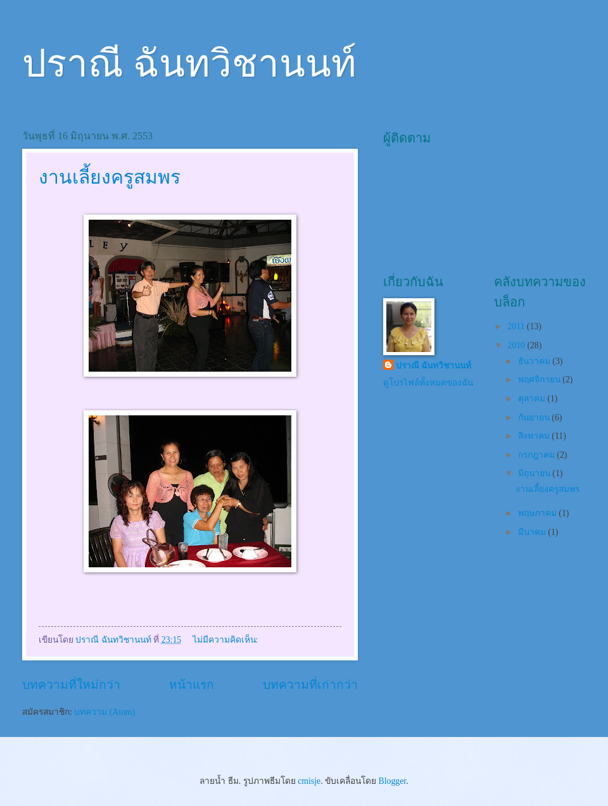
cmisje (309, 781)
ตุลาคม (532, 398)
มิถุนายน (535, 473)
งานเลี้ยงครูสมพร (109, 177)
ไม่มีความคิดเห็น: (226, 640)
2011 (517, 326)
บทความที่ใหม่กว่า (71, 684)
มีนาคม (533, 532)
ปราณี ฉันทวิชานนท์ (189, 64)
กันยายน (535, 417)
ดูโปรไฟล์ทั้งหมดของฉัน (428, 382)
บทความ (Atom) (104, 712)
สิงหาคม (535, 436)
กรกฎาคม (537, 455)
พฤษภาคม (538, 513)
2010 (517, 345)
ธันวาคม (535, 361)
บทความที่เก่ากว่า (310, 684)
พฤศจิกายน (540, 379)
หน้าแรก (191, 684)
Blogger (393, 781)
